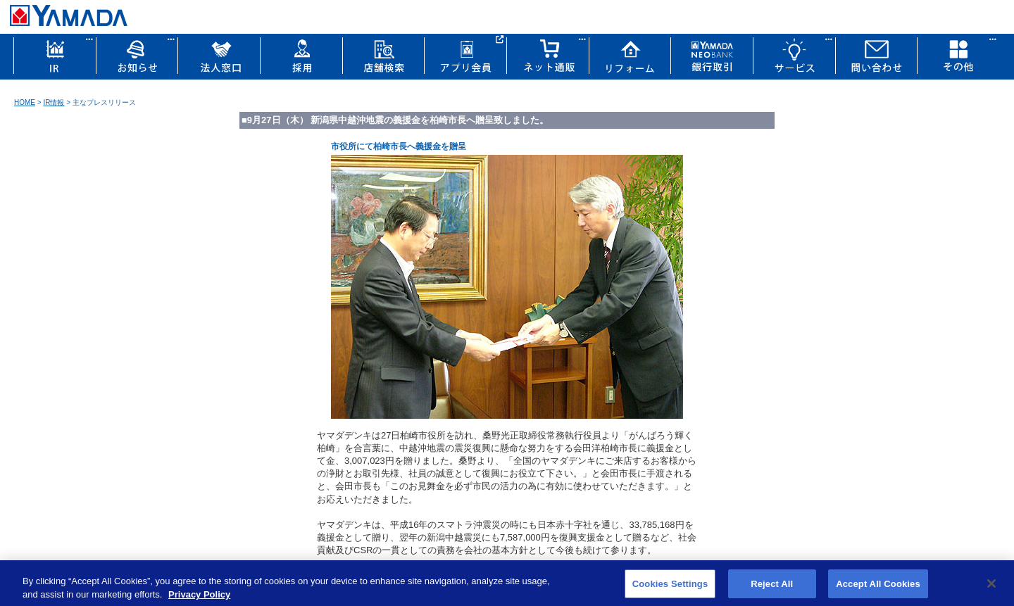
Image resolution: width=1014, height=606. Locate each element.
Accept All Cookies (878, 588)
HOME (24, 102)
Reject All (772, 588)
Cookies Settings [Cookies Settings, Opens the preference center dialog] (670, 588)
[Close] (991, 587)
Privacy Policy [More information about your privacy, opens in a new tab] (199, 598)
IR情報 (53, 102)
